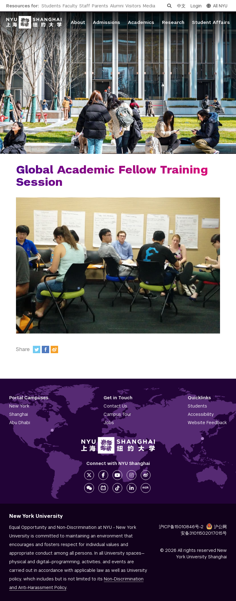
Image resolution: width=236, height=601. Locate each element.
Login (196, 6)
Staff (84, 6)
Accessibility (201, 414)
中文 (181, 6)
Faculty (70, 6)
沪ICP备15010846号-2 (181, 526)
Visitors (133, 6)
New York (19, 406)
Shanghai (18, 414)
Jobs (109, 422)
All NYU (216, 6)
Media (149, 6)
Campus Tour (118, 414)
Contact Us (115, 406)
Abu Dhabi (19, 422)
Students (51, 6)
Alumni (117, 6)
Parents (100, 6)
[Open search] (169, 5)
